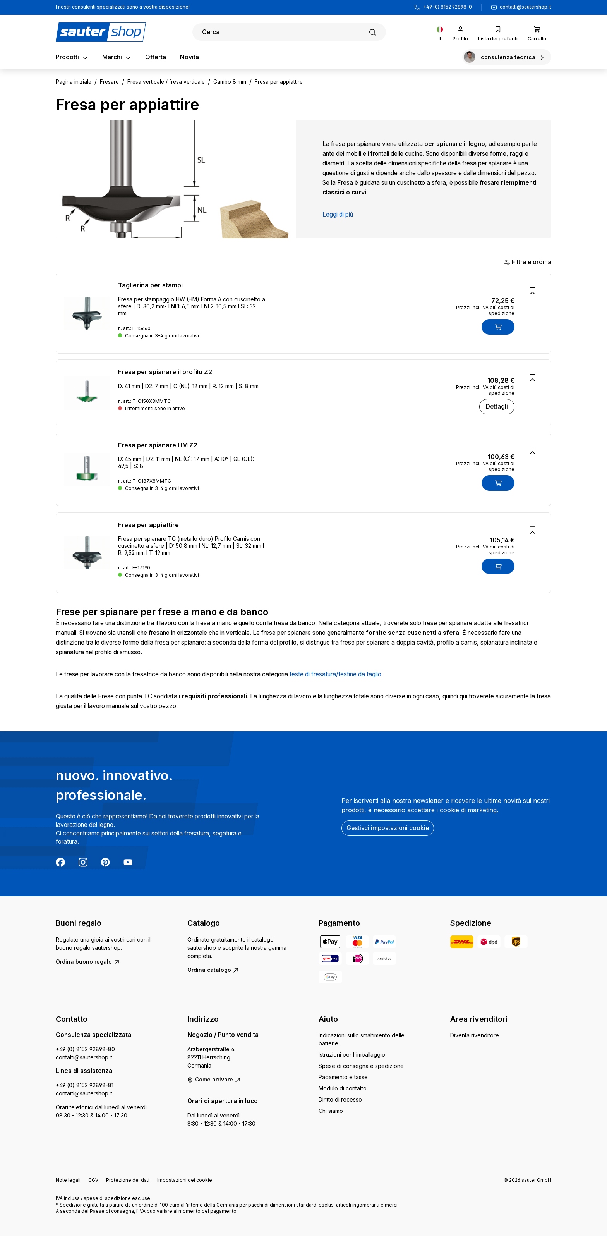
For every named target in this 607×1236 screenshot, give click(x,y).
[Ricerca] (289, 32)
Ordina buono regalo (88, 961)
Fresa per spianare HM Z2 (157, 445)
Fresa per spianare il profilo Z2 (165, 372)
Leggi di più (337, 214)
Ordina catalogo (213, 969)
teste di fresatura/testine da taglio (335, 674)
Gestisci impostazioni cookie (387, 828)
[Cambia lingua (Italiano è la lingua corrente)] (440, 32)
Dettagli (497, 406)
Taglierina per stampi (150, 285)
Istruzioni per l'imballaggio (352, 1054)
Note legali (68, 1180)
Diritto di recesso (340, 1099)
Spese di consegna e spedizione (361, 1065)
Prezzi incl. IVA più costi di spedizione (485, 310)
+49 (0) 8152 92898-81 (84, 1085)
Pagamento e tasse (343, 1077)
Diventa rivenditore (474, 1035)
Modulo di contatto (343, 1088)
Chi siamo (331, 1110)
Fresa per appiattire (148, 525)
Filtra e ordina (527, 262)
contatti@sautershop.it (525, 7)
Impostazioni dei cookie (184, 1180)
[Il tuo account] (460, 32)
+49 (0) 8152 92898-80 (85, 1049)
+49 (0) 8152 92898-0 (447, 7)
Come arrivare (214, 1079)
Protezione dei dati (127, 1180)
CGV (93, 1180)
